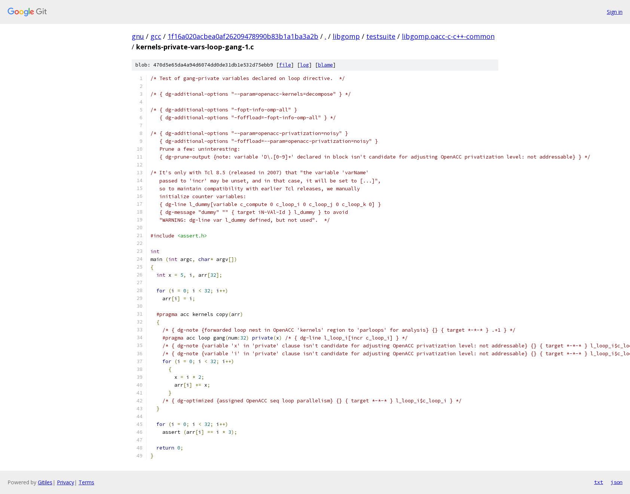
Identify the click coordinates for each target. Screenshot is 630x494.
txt (598, 482)
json (617, 482)
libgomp (346, 36)
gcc (155, 36)
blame (325, 65)
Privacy (65, 482)
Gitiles (45, 482)
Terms (86, 482)
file (285, 65)
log (304, 65)
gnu (138, 36)
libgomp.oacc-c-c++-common (448, 36)
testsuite (380, 36)
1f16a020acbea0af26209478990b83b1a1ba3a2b (243, 36)
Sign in (615, 11)
